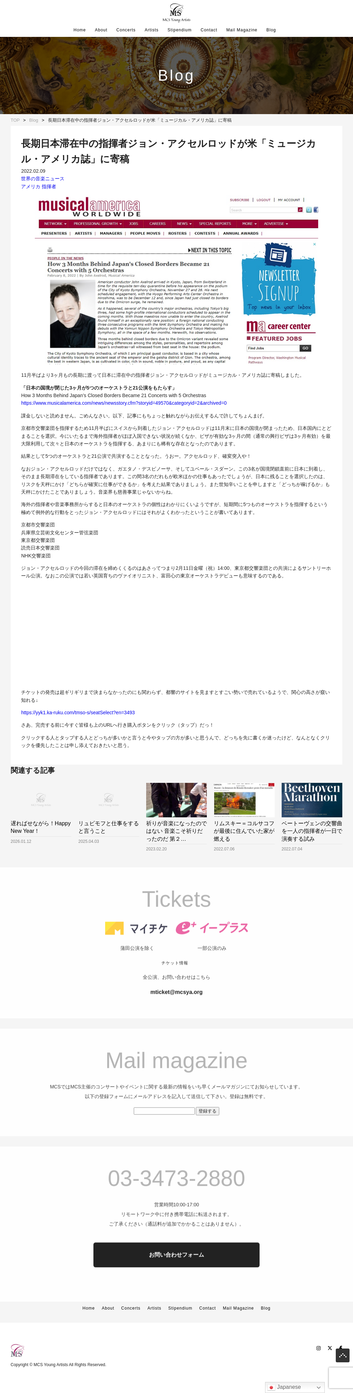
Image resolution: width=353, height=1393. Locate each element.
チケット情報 (174, 982)
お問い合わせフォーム (176, 1274)
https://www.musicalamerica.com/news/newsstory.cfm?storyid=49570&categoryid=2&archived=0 (123, 403)
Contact (209, 30)
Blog (271, 30)
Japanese (284, 1387)
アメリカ (30, 186)
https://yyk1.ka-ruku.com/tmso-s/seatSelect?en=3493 (78, 712)
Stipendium (180, 30)
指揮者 (49, 186)
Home (79, 30)
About (101, 30)
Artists (152, 30)
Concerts (126, 30)
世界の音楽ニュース (42, 178)
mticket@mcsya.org (176, 1012)
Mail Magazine (241, 30)
